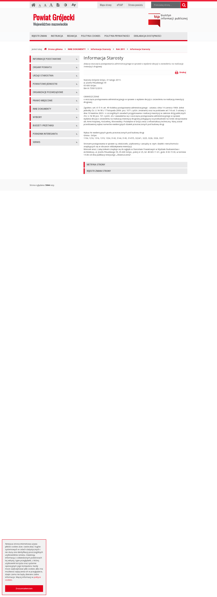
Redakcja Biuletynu (41, 578)
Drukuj (180, 72)
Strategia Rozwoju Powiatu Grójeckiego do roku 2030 (52, 295)
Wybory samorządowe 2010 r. (46, 388)
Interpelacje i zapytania (43, 374)
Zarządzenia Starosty (42, 269)
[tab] (135, 165)
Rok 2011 (120, 49)
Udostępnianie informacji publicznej (49, 72)
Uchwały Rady (39, 250)
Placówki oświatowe (42, 153)
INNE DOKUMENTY (77, 49)
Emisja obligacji (40, 496)
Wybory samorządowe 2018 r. (46, 401)
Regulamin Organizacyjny (44, 244)
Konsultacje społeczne (43, 211)
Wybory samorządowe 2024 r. (46, 407)
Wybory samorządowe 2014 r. (46, 395)
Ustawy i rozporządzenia (44, 318)
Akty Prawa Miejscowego (44, 263)
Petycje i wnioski (40, 367)
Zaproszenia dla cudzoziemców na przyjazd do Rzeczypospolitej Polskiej (52, 537)
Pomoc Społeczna (41, 178)
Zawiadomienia (39, 343)
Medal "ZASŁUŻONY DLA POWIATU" (49, 275)
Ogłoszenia (38, 446)
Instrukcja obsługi (41, 65)
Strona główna (53, 49)
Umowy (36, 434)
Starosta (36, 105)
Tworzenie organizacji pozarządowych (50, 230)
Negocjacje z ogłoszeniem (45, 465)
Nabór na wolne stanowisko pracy (48, 138)
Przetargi (37, 428)
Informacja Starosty (140, 49)
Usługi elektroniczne (42, 530)
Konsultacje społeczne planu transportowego (53, 361)
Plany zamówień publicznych (45, 490)
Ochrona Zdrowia (40, 171)
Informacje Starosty (101, 49)
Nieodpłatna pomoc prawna (45, 523)
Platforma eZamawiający (44, 422)
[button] (135, 165)
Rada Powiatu (39, 92)
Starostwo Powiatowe (43, 126)
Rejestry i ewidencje (42, 336)
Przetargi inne (39, 478)
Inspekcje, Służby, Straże (44, 190)
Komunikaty (38, 355)
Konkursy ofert (39, 217)
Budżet (36, 453)
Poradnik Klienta (40, 511)
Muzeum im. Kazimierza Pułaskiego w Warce (53, 165)
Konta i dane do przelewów (45, 551)
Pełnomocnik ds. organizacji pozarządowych (53, 223)
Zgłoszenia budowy (41, 349)
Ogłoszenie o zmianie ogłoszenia (48, 459)
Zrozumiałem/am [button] (24, 588)
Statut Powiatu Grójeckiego (45, 282)
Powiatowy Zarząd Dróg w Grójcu (48, 159)
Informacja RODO (41, 78)
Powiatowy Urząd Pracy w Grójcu (48, 184)
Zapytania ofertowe (42, 471)
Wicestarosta (39, 111)
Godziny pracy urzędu (42, 545)
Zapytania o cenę (40, 484)
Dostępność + (39, 557)
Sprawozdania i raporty (43, 311)
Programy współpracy (42, 205)
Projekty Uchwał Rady (42, 288)
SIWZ (35, 440)
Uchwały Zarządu (40, 257)
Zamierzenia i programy (43, 324)
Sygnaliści (37, 564)
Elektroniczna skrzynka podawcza (48, 517)
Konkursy (37, 132)
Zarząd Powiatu (40, 99)
